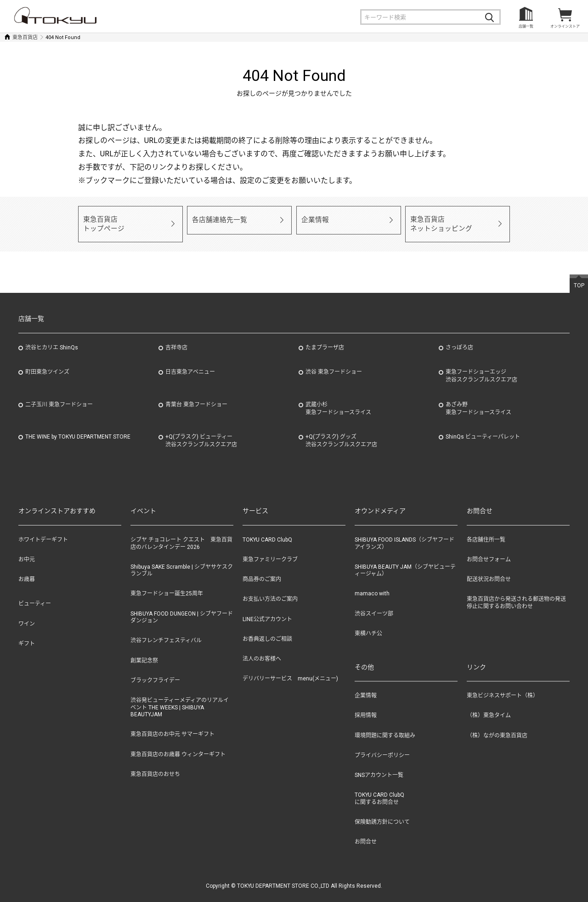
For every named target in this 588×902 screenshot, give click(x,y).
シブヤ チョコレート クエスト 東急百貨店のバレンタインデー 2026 (181, 534)
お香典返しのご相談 (267, 629)
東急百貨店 (25, 37)
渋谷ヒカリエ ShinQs (51, 338)
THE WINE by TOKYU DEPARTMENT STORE (77, 427)
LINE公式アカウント (267, 609)
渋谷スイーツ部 (374, 603)
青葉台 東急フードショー (196, 395)
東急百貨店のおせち (155, 764)
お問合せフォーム (489, 550)
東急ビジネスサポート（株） (502, 686)
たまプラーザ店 (324, 338)
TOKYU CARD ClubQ (267, 530)
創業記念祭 (144, 650)
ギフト (26, 634)
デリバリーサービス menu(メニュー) (290, 669)
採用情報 (366, 705)
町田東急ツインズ (47, 362)
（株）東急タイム (489, 705)
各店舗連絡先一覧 (216, 219)
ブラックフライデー (155, 670)
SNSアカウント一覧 (379, 765)
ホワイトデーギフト (43, 530)
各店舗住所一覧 (486, 530)
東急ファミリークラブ (270, 550)
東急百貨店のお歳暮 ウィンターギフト (178, 744)
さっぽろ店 (459, 338)
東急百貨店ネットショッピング (437, 219)
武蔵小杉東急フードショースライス (338, 399)
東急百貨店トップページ (101, 219)
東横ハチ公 (368, 624)
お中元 (26, 550)
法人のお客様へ (262, 649)
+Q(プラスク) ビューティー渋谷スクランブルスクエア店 (201, 431)
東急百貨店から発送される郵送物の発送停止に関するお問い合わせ (516, 593)
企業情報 (313, 219)
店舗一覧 (526, 26)
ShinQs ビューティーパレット (483, 427)
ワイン (26, 614)
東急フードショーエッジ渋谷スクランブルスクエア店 (481, 366)
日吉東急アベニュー (190, 362)
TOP (579, 276)
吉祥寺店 (176, 338)
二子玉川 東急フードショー (59, 395)
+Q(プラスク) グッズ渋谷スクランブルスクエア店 (341, 431)
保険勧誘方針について (382, 812)
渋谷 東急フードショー (333, 362)
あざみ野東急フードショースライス (478, 399)
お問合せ (366, 832)
